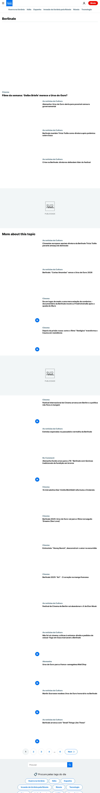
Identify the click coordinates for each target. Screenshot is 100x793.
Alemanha (47, 661)
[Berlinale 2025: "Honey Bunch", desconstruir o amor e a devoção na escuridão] (70, 558)
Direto (93, 3)
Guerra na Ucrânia (16, 9)
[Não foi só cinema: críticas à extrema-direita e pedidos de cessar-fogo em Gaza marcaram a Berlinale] (70, 645)
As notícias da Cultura (52, 101)
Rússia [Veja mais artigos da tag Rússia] (59, 787)
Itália (29, 9)
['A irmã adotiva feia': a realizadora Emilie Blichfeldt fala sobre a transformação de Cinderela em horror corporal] (70, 500)
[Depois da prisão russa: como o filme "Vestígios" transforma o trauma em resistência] (70, 341)
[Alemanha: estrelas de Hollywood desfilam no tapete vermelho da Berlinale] (70, 442)
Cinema (5, 92)
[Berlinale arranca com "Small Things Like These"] (70, 733)
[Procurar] (50, 764)
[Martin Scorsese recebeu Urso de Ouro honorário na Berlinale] (70, 703)
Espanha (37, 9)
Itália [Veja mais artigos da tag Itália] (54, 781)
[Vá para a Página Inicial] (9, 3)
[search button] (69, 764)
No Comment (48, 458)
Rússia (76, 9)
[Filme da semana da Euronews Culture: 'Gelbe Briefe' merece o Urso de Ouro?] (50, 95)
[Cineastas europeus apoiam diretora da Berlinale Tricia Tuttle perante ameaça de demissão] (70, 253)
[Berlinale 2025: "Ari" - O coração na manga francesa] (70, 587)
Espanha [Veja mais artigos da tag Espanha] (68, 781)
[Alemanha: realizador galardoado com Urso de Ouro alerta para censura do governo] (70, 114)
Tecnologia (87, 9)
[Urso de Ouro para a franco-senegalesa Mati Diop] (70, 674)
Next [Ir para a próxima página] (70, 751)
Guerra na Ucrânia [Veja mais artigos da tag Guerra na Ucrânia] (36, 781)
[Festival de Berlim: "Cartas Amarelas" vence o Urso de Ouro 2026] (70, 282)
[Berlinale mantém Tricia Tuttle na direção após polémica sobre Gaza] (70, 143)
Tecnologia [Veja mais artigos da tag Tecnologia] (74, 787)
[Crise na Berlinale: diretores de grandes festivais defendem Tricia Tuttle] (70, 172)
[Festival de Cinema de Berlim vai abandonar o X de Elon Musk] (70, 616)
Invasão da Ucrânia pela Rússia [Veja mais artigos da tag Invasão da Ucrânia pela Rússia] (34, 787)
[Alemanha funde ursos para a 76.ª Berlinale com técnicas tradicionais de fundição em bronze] (70, 471)
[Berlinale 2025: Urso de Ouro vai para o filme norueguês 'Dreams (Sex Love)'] (70, 529)
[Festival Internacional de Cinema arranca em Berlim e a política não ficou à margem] (70, 413)
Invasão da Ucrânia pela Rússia (57, 9)
